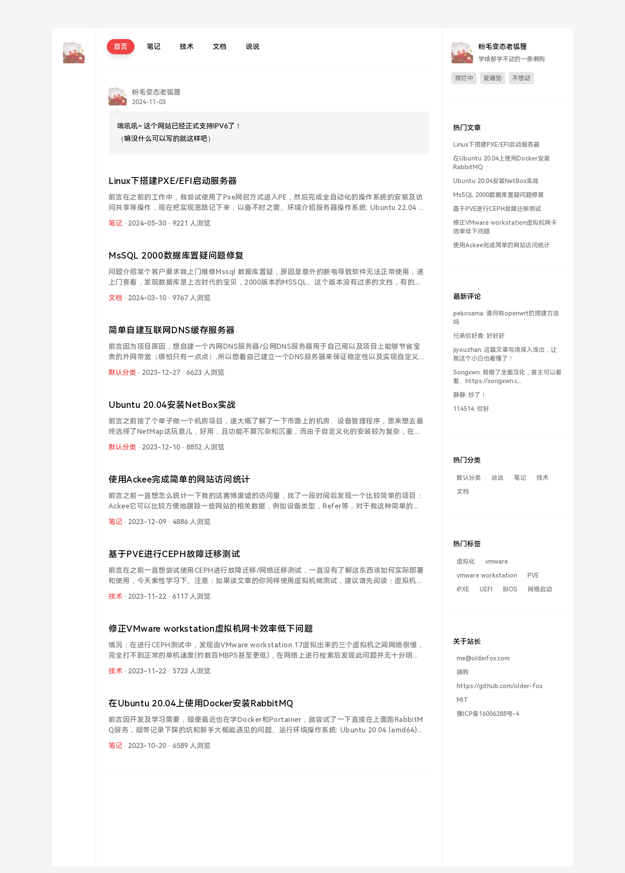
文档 (220, 47)
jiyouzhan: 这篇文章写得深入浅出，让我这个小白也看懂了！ (505, 354)
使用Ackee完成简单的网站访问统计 (179, 479)
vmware (496, 561)
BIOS (510, 589)
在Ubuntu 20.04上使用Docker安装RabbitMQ (201, 703)
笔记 (154, 47)
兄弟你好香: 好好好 (479, 335)
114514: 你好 (471, 408)
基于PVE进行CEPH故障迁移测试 (174, 554)
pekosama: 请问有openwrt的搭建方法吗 (506, 317)
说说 (253, 47)
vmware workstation (487, 575)
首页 (121, 47)
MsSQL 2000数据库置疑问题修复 (176, 255)
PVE (533, 575)
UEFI (486, 589)
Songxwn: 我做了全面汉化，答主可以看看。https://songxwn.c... (507, 376)
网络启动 (540, 589)
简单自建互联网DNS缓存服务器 (172, 330)
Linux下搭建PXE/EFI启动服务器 (173, 181)
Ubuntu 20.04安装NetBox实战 (172, 405)
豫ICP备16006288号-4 (488, 713)
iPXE (463, 589)
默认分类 (122, 372)
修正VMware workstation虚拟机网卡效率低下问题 (211, 629)
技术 (187, 47)
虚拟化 (466, 561)
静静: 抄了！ (470, 394)
